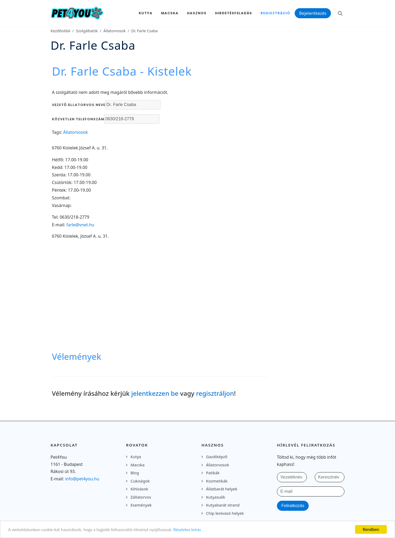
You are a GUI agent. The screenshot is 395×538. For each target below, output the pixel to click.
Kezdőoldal (60, 30)
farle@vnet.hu (80, 225)
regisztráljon (215, 393)
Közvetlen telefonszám (78, 119)
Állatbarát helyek (221, 488)
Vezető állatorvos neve (78, 104)
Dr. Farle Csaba (144, 30)
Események (141, 505)
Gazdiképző (216, 456)
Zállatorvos (141, 497)
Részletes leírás (187, 529)
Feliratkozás (292, 505)
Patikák (212, 472)
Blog (135, 472)
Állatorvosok (115, 30)
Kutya (136, 456)
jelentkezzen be (154, 393)
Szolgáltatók (87, 30)
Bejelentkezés (312, 13)
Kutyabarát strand (223, 505)
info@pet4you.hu (82, 479)
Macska (138, 464)
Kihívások (139, 488)
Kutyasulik (215, 497)
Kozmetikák (216, 481)
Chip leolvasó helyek (225, 513)
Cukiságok (140, 481)
